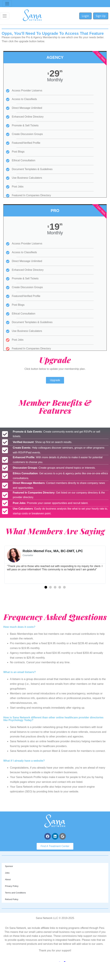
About (8, 879)
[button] (45, 587)
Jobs (7, 873)
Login (85, 16)
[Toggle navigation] (7, 3)
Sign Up (101, 16)
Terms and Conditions (15, 892)
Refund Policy (11, 899)
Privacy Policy (11, 886)
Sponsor (9, 866)
